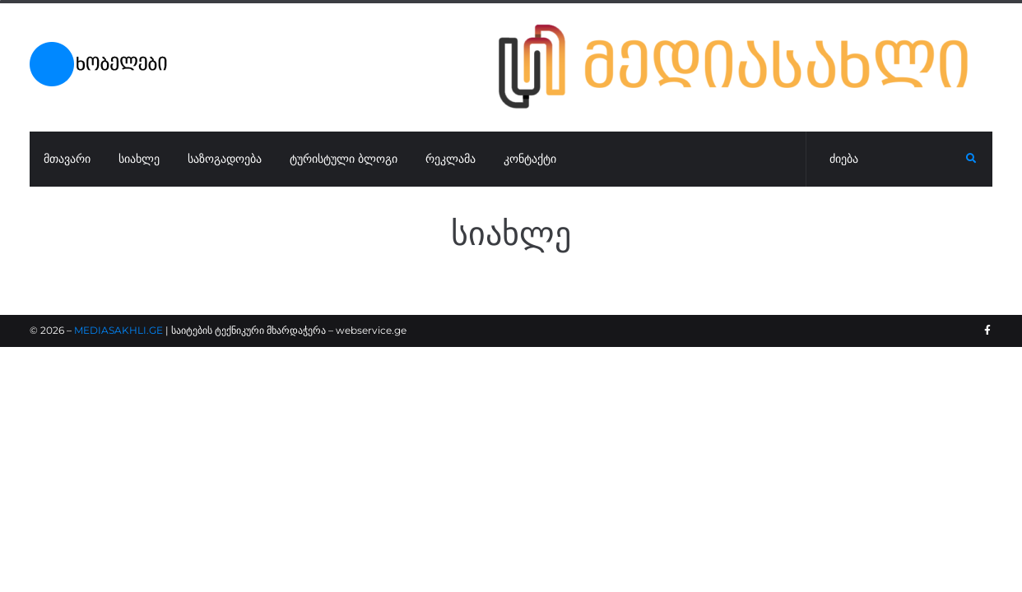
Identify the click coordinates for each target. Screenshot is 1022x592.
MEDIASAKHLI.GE (118, 330)
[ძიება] (886, 159)
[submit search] (971, 159)
